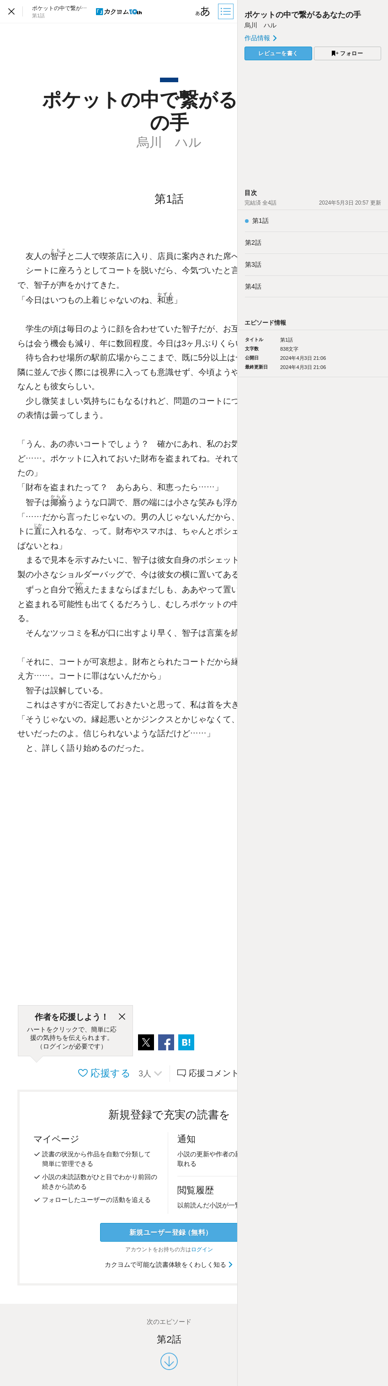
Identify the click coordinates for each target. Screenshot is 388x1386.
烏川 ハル (260, 25)
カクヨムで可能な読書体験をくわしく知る (169, 1264)
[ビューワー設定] (202, 11)
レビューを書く (278, 53)
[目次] (226, 11)
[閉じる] (122, 1017)
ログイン (202, 1249)
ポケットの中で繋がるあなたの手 (302, 15)
